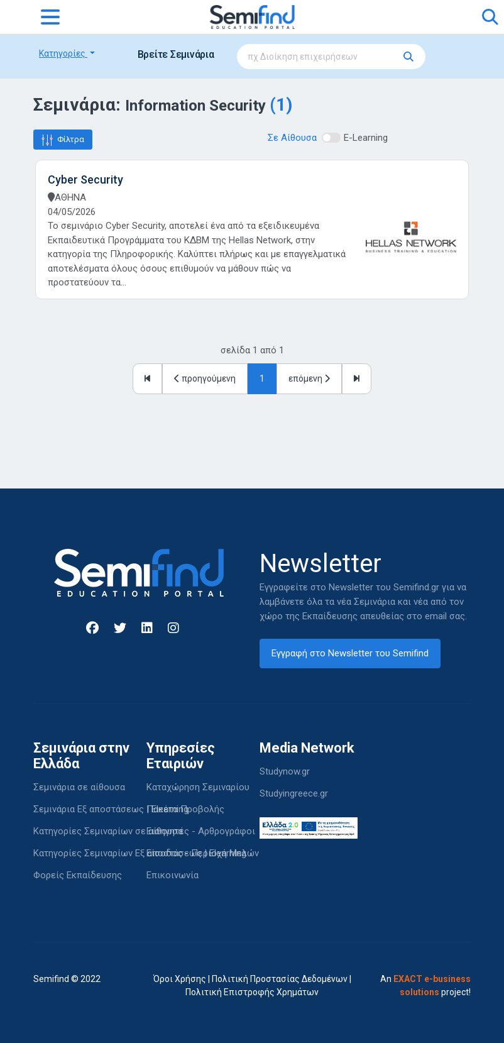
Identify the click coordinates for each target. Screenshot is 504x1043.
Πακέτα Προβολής (185, 809)
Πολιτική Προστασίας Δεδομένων (280, 979)
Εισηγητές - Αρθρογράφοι (200, 831)
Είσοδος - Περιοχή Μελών (202, 853)
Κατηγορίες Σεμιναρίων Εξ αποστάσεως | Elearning (139, 853)
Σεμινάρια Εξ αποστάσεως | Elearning (111, 809)
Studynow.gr (285, 771)
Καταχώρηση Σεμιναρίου (197, 787)
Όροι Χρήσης (179, 979)
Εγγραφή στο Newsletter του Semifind (350, 653)
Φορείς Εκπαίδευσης (77, 875)
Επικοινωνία (172, 875)
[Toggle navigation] (50, 17)
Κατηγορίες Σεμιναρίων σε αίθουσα (108, 831)
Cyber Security (85, 179)
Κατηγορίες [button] (63, 53)
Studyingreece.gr (294, 793)
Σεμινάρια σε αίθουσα (79, 787)
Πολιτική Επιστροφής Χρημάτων (252, 992)
